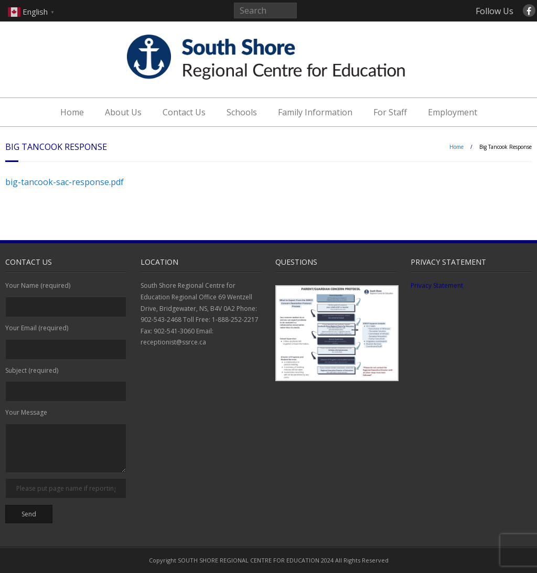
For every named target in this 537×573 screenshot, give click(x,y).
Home (72, 112)
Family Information (315, 112)
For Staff (390, 112)
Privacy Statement (437, 285)
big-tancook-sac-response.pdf (64, 182)
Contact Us (184, 112)
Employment (452, 112)
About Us (123, 112)
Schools (242, 112)
